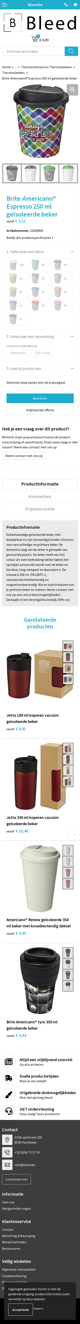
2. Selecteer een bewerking (30, 336)
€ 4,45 (16, 933)
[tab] (40, 484)
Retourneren (11, 1248)
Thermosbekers (13, 73)
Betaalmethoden (14, 1242)
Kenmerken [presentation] (39, 496)
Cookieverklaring (14, 1276)
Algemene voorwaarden (19, 1269)
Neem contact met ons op (24, 456)
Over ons (8, 1202)
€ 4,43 (16, 1035)
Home (6, 67)
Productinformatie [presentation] (39, 484)
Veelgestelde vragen (16, 1208)
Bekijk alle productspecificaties (29, 238)
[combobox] (33, 51)
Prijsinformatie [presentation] (40, 509)
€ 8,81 (16, 728)
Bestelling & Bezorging (18, 1236)
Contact (8, 1229)
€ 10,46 (17, 830)
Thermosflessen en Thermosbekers (46, 67)
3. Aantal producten (23, 368)
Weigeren (38, 1308)
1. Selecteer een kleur (25, 251)
